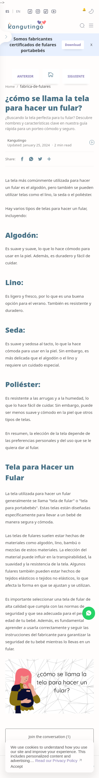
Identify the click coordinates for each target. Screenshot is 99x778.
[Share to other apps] (49, 159)
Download (73, 45)
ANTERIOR (25, 76)
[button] (30, 11)
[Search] (82, 25)
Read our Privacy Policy (56, 760)
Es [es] (7, 11)
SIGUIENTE (76, 76)
